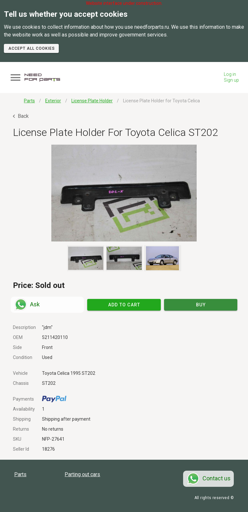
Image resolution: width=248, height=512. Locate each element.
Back (21, 116)
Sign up (231, 80)
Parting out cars (82, 474)
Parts (20, 474)
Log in (230, 74)
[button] (124, 193)
